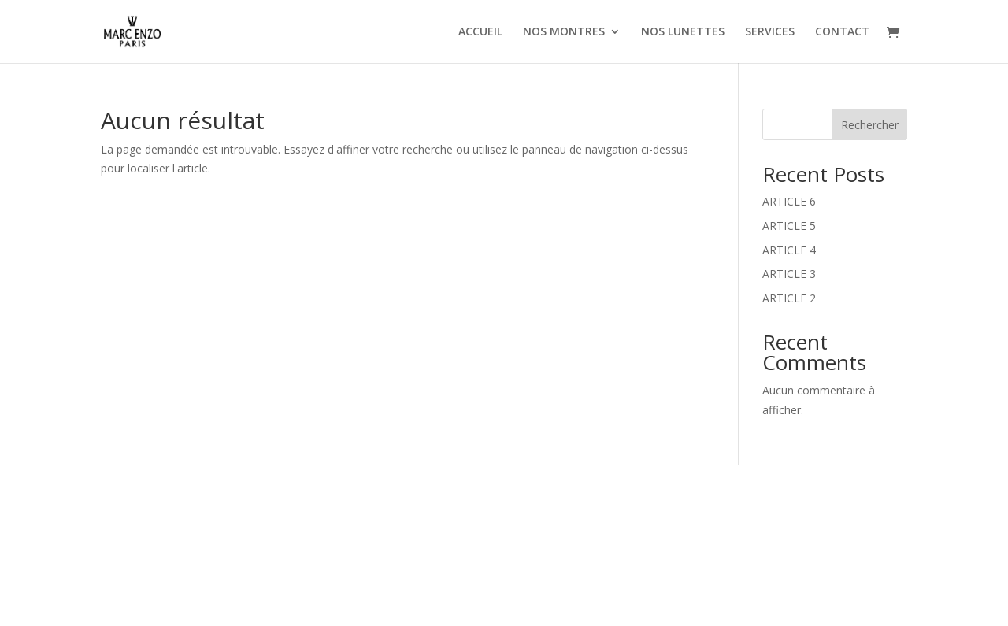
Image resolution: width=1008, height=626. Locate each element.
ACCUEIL (480, 32)
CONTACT (842, 32)
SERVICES (770, 32)
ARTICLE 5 (789, 225)
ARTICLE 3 (789, 273)
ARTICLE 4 (789, 250)
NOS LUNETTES (682, 32)
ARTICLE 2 (789, 298)
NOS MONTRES (564, 32)
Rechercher (870, 124)
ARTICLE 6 (789, 201)
